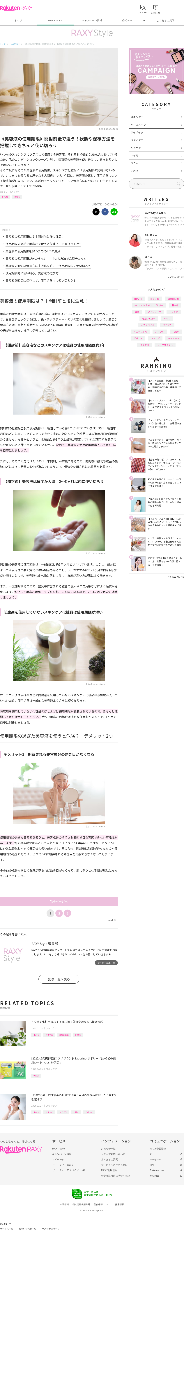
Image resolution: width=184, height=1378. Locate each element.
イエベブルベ (140, 331)
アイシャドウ (154, 311)
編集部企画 (64, 1034)
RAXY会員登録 (158, 1148)
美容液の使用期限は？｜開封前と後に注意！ (35, 236)
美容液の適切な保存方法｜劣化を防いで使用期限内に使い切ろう (48, 266)
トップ (18, 20)
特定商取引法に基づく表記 (115, 1175)
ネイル (134, 155)
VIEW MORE (176, 277)
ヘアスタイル (147, 325)
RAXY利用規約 (109, 1170)
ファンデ (155, 338)
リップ (167, 318)
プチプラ (63, 1112)
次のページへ (59, 901)
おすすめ (49, 1034)
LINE (152, 1165)
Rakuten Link (157, 1170)
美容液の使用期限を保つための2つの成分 (33, 251)
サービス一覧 (6, 1229)
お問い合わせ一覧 (27, 1229)
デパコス (89, 1112)
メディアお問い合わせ (113, 1154)
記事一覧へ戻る (59, 979)
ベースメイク (138, 124)
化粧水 (78, 1034)
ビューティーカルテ (63, 1165)
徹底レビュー (148, 318)
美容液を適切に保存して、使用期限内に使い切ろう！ (41, 280)
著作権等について (103, 1204)
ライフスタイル (165, 344)
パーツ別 (159, 331)
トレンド (173, 311)
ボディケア (137, 140)
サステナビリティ (51, 1229)
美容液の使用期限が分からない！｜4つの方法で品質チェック (46, 258)
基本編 (175, 305)
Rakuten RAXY (16, 8)
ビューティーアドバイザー (66, 1170)
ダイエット (173, 338)
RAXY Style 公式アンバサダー (149, 305)
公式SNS (127, 20)
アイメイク (137, 132)
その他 (134, 171)
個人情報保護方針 (81, 1204)
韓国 (137, 311)
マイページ (58, 1159)
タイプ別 (144, 344)
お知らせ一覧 (108, 1148)
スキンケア (14, 191)
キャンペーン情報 (92, 20)
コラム (134, 163)
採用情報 (119, 1204)
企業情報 (64, 1204)
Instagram (155, 1159)
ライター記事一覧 (106, 962)
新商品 (36, 1075)
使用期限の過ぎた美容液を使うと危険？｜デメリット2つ (43, 244)
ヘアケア (136, 148)
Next (111, 920)
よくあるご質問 (165, 20)
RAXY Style (55, 20)
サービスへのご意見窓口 (114, 1165)
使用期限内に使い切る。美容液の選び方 (32, 273)
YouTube (154, 1175)
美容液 (17, 196)
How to (5, 196)
